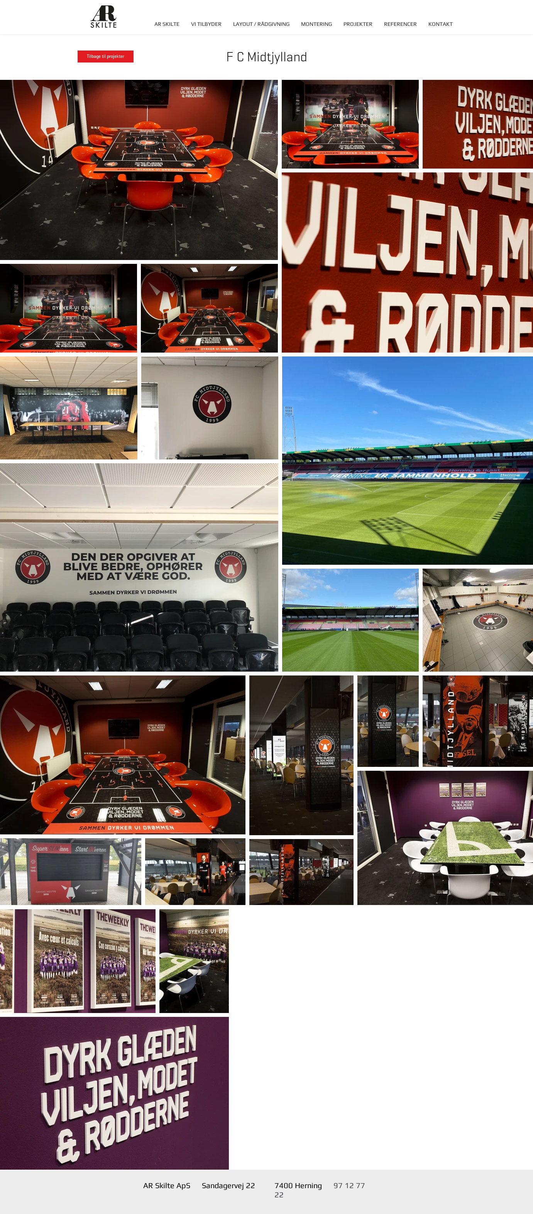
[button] (206, 24)
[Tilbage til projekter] (106, 56)
